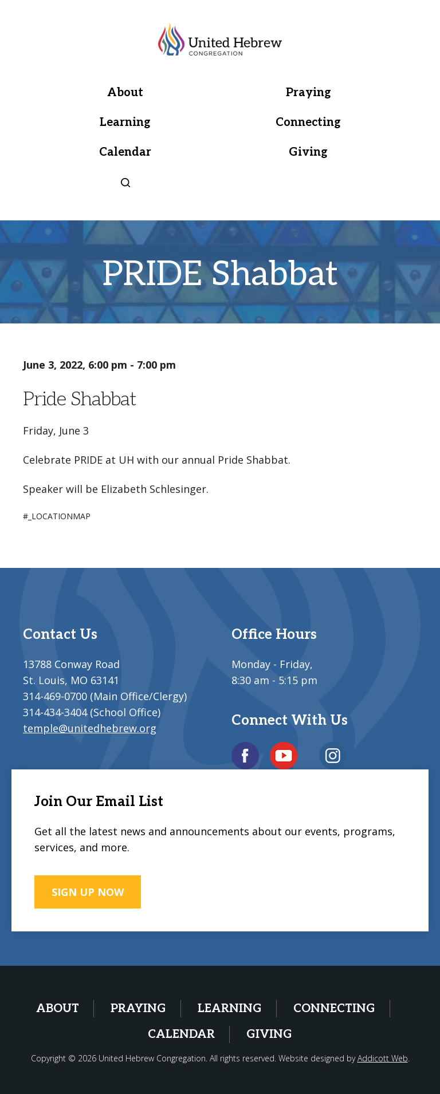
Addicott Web (383, 1058)
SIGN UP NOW (88, 892)
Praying (308, 93)
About (125, 93)
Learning (125, 122)
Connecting (308, 122)
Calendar (125, 152)
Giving (308, 152)
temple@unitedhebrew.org (89, 728)
